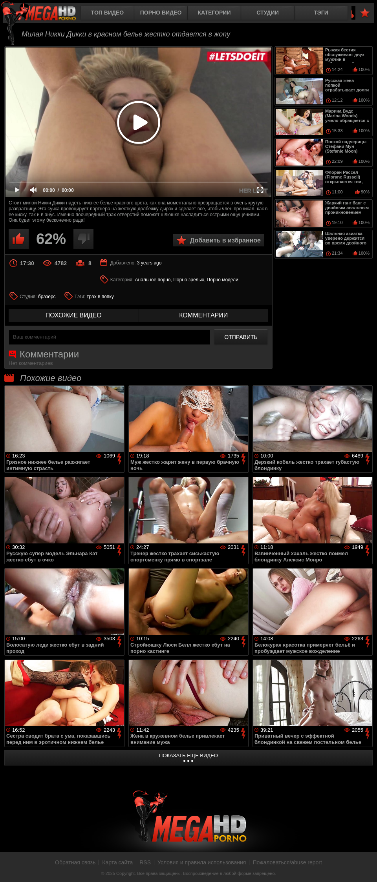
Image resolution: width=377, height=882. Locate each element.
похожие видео (74, 315)
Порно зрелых (188, 279)
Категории (214, 12)
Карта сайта (117, 862)
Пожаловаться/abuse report (287, 862)
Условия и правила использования (201, 862)
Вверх (365, 867)
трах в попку (100, 296)
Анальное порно (153, 279)
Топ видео (107, 12)
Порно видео (161, 12)
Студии (267, 12)
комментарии (203, 315)
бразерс (47, 296)
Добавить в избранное (225, 240)
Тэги (321, 12)
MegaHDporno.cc (45, 13)
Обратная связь (75, 862)
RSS (145, 862)
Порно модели (222, 279)
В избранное (364, 13)
